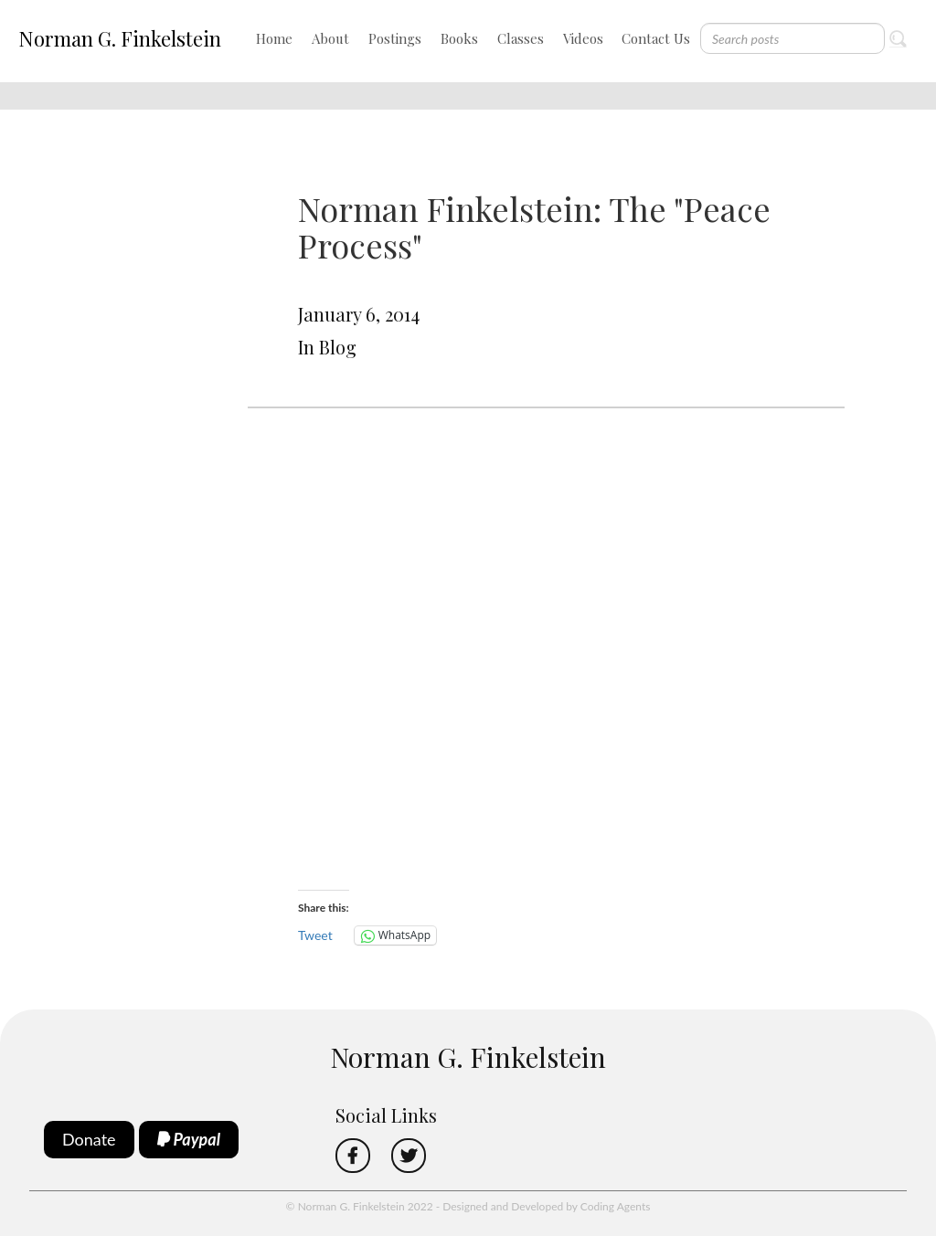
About (330, 38)
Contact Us (656, 38)
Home (274, 38)
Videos (583, 38)
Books (459, 38)
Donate (89, 1139)
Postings (394, 38)
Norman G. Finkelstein (119, 38)
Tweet (315, 935)
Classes (520, 38)
